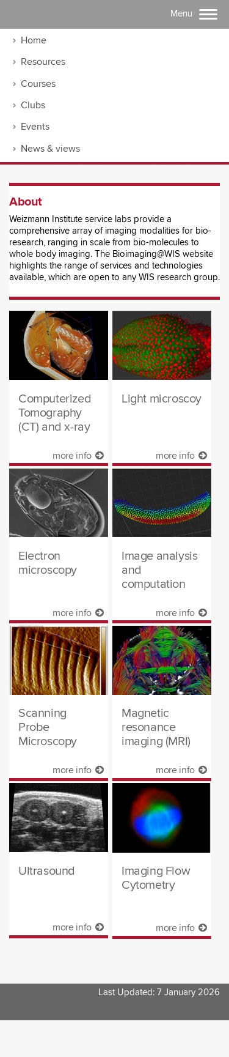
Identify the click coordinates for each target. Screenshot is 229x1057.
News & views (50, 149)
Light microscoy (162, 399)
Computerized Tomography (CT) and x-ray (54, 413)
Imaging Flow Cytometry (156, 878)
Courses (38, 84)
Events (35, 127)
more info (78, 456)
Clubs (33, 105)
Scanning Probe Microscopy (47, 727)
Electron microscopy (47, 563)
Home (33, 40)
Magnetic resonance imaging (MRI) (156, 727)
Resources (43, 62)
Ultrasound (46, 871)
